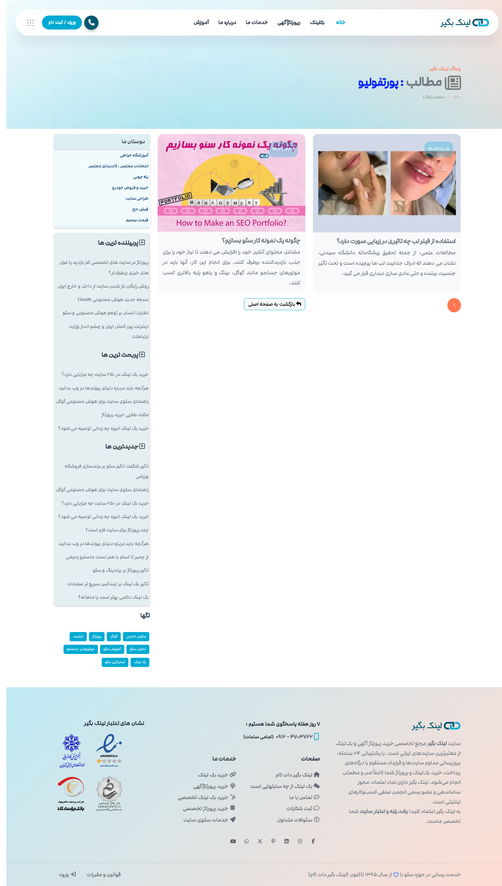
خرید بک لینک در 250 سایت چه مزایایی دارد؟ (98, 374)
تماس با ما (298, 797)
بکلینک (310, 22)
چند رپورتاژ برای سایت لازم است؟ (110, 530)
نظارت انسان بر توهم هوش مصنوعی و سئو (99, 313)
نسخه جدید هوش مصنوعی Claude (106, 299)
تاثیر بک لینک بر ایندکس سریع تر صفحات (101, 584)
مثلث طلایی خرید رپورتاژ (118, 414)
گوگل (107, 636)
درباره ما (221, 22)
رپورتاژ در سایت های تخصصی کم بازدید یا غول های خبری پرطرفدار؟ (97, 267)
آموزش (194, 22)
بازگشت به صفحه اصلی (268, 304)
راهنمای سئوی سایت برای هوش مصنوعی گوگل (96, 401)
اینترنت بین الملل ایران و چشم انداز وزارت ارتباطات (102, 331)
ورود (61, 874)
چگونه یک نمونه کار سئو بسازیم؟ (254, 240)
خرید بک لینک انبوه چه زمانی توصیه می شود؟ (97, 428)
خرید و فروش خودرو (124, 187)
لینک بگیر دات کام (291, 775)
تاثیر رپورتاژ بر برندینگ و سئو (114, 570)
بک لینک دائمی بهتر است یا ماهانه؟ (107, 597)
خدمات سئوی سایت (203, 820)
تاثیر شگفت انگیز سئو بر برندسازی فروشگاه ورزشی (100, 471)
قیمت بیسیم (131, 220)
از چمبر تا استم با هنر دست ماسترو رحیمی (100, 557)
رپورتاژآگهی (282, 22)
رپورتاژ (90, 636)
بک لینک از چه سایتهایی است (279, 786)
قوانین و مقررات (96, 874)
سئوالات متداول (292, 820)
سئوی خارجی (130, 636)
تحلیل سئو (131, 649)
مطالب (426, 82)
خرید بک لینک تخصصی (200, 797)
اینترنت (71, 636)
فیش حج (134, 209)
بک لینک (133, 662)
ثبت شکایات (297, 808)
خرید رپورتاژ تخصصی (202, 808)
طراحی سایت (130, 198)
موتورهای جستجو (74, 649)
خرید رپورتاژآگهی (208, 786)
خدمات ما (250, 22)
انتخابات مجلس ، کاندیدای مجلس (112, 166)
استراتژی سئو (108, 662)
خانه (334, 22)
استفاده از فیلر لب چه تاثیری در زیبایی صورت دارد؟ (389, 241)
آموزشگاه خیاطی (127, 155)
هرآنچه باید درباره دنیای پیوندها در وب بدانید (97, 388)
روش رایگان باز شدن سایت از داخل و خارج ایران (96, 286)
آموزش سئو (106, 649)
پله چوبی (134, 177)
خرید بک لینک (210, 775)
